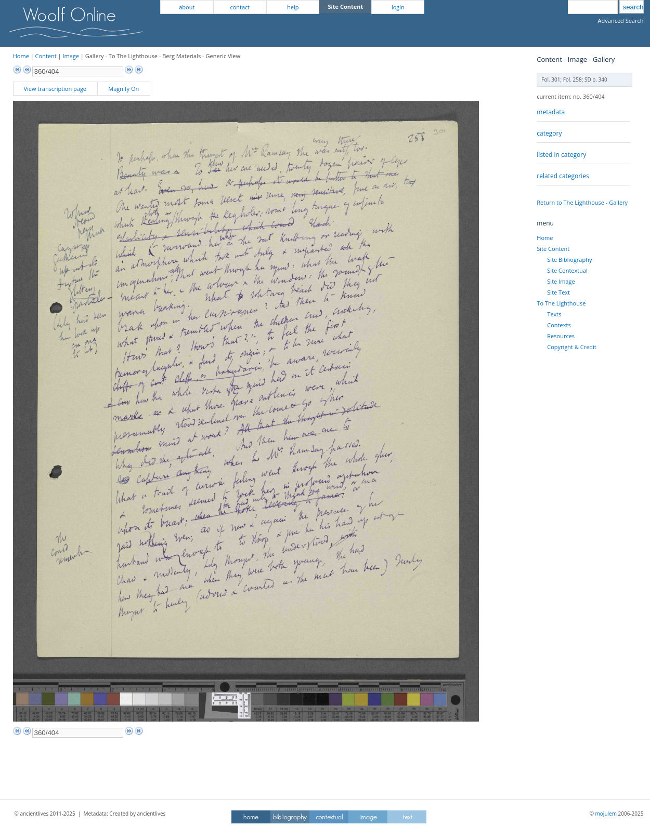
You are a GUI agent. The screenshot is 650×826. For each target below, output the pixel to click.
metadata (551, 112)
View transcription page (54, 88)
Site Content (553, 248)
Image (70, 56)
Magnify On (123, 88)
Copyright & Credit (571, 347)
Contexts (558, 325)
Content (46, 56)
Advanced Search (621, 20)
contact (240, 7)
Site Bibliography (569, 259)
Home (21, 56)
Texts (554, 314)
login (398, 7)
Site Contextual (567, 270)
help (292, 7)
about (186, 7)
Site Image (561, 281)
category (549, 133)
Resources (561, 336)
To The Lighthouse (561, 303)
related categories (563, 175)
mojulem (606, 813)
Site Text (558, 292)
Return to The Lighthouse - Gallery (582, 202)
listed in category (561, 154)
